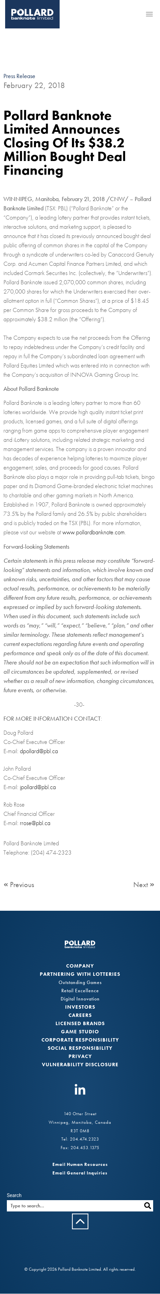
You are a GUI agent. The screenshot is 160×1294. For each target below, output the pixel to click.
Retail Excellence (80, 991)
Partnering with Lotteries (80, 974)
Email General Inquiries (80, 1173)
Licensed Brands (80, 1023)
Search (14, 1195)
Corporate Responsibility (80, 1040)
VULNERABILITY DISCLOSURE (80, 1064)
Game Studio (80, 1032)
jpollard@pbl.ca (38, 787)
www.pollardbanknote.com (93, 532)
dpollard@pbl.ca (39, 751)
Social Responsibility (80, 1048)
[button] (149, 14)
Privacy (80, 1056)
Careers (80, 1015)
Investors (80, 1007)
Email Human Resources (80, 1165)
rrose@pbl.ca (35, 823)
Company (80, 966)
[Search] (147, 1205)
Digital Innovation (80, 999)
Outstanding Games (80, 983)
